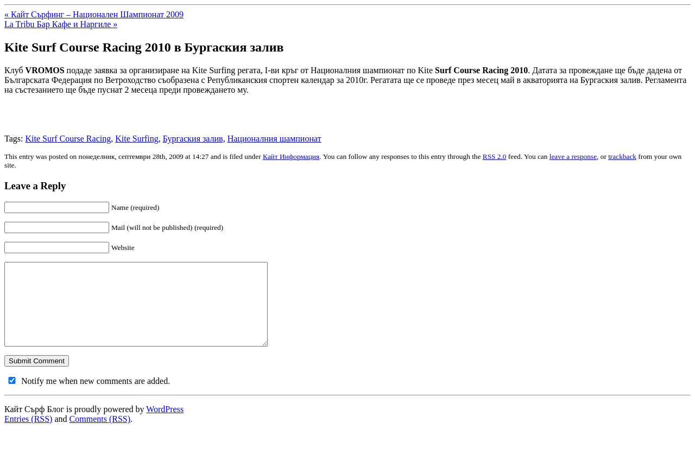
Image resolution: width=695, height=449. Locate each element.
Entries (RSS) (28, 435)
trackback (622, 156)
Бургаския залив (193, 138)
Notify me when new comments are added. (95, 397)
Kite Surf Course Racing (68, 138)
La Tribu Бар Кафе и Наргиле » (60, 24)
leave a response (573, 156)
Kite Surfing (137, 138)
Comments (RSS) (100, 435)
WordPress (165, 425)
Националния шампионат (274, 138)
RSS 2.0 (495, 156)
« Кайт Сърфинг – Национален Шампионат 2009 (94, 14)
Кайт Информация (291, 156)
